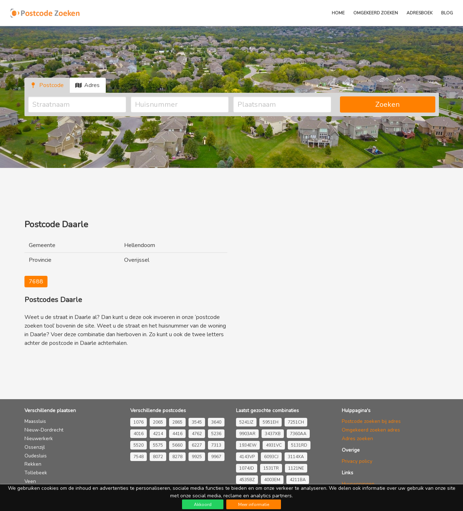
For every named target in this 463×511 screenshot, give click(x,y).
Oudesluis (35, 455)
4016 (138, 434)
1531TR (271, 468)
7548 (138, 457)
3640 (216, 422)
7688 (36, 282)
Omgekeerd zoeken (375, 13)
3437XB (273, 434)
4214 (158, 434)
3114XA (296, 457)
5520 (138, 445)
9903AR (247, 434)
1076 (138, 422)
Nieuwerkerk (38, 438)
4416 (177, 434)
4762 (197, 434)
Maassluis (35, 421)
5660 (177, 445)
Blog (447, 13)
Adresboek (419, 13)
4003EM (272, 480)
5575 (158, 445)
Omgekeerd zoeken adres (371, 429)
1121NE (296, 468)
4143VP (247, 457)
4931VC (274, 445)
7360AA (298, 434)
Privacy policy (357, 461)
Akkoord (203, 504)
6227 (197, 445)
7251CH (296, 422)
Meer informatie (253, 504)
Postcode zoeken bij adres (371, 421)
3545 (197, 422)
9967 (216, 457)
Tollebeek (35, 472)
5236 (216, 434)
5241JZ (246, 422)
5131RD (299, 445)
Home (338, 13)
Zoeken (387, 104)
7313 (216, 445)
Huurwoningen (358, 483)
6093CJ (271, 457)
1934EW (248, 445)
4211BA (298, 480)
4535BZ (247, 480)
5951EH (270, 422)
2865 (177, 422)
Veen (30, 481)
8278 (177, 457)
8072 (158, 457)
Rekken (32, 464)
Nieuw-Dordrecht (43, 429)
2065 (158, 422)
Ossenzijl (34, 447)
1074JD (246, 468)
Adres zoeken (357, 438)
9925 (197, 457)
